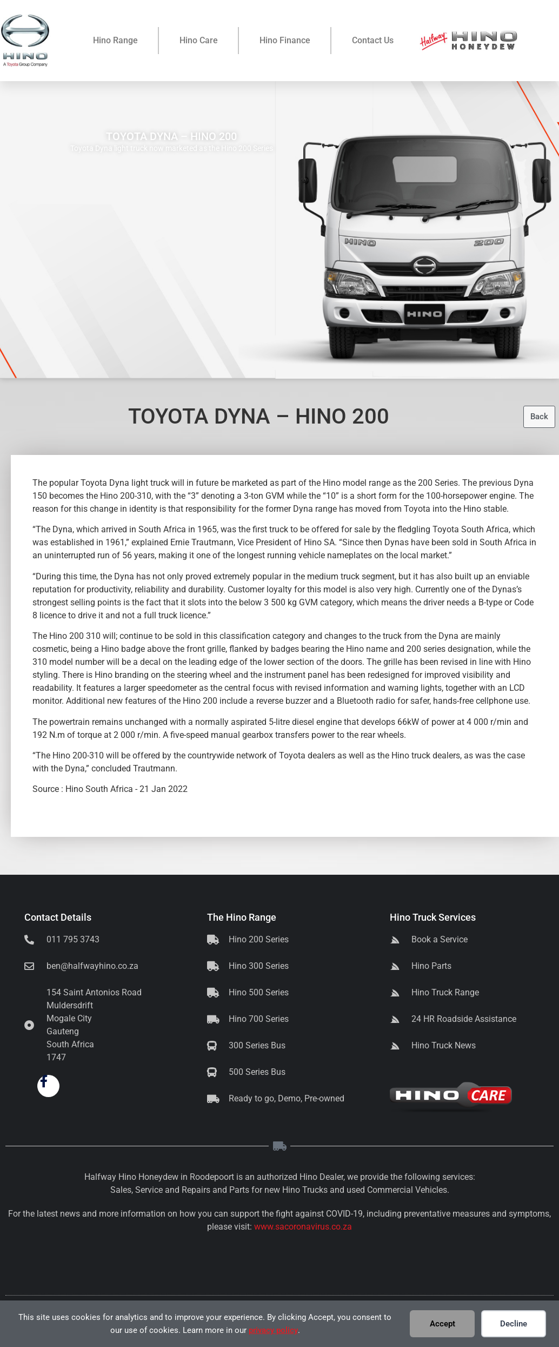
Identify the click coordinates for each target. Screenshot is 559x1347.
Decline (513, 1324)
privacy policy (273, 1330)
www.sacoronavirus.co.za (303, 1226)
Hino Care (198, 40)
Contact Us (373, 40)
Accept (442, 1324)
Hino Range (115, 40)
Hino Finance (284, 40)
